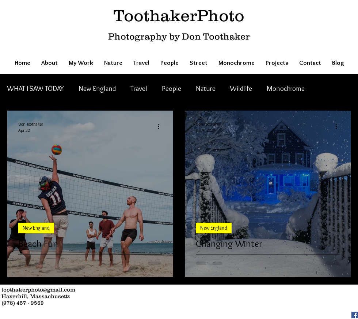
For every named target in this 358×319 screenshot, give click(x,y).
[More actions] (161, 126)
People (171, 88)
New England (97, 88)
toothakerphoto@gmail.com (38, 289)
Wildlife (241, 88)
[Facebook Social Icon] (354, 315)
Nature (206, 88)
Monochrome (286, 88)
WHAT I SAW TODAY (35, 88)
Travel (138, 88)
